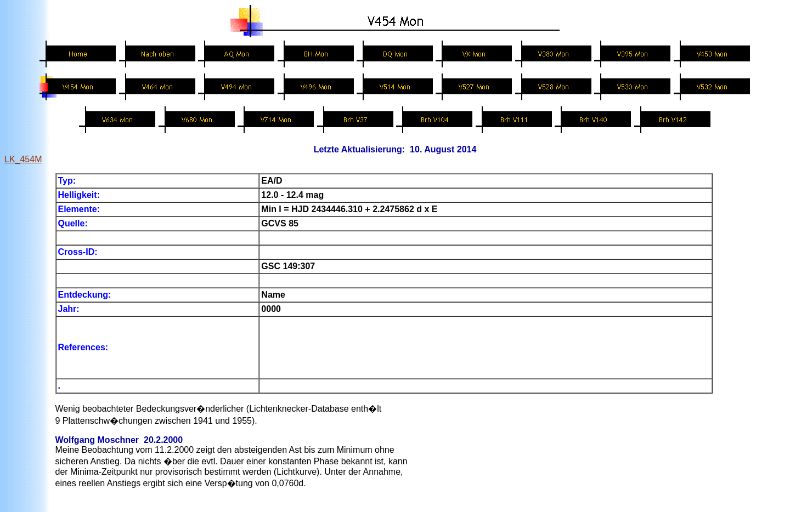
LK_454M (23, 159)
